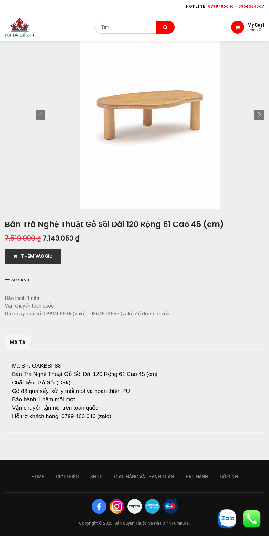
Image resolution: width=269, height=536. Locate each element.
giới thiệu (67, 476)
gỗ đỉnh (229, 476)
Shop (96, 476)
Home (37, 476)
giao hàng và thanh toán (144, 476)
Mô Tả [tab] (17, 342)
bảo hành (197, 476)
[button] (40, 115)
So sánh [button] (17, 280)
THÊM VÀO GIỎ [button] (33, 256)
